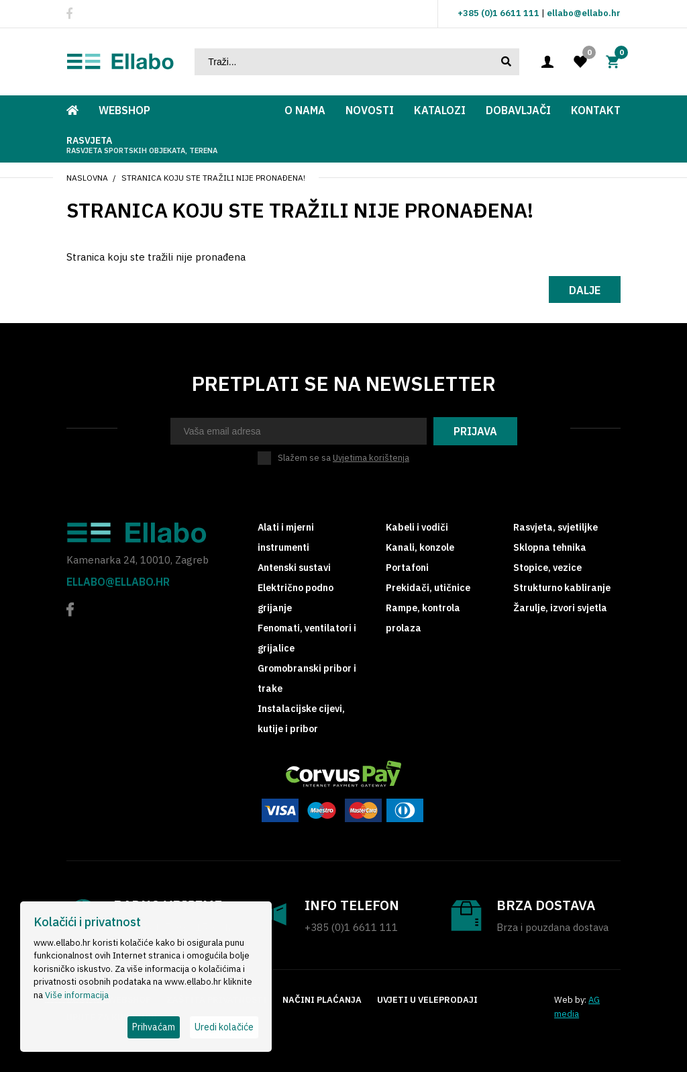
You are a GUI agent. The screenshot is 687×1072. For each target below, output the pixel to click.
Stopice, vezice (547, 568)
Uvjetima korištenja (371, 457)
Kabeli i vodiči (417, 527)
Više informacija (77, 995)
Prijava (475, 431)
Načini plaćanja (322, 1000)
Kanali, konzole (420, 547)
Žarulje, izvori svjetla (560, 608)
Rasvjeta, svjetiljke (555, 527)
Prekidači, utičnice (428, 588)
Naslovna (87, 178)
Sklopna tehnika (549, 547)
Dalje (584, 290)
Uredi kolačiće (224, 1027)
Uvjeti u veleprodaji (427, 1000)
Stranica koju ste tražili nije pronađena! (213, 178)
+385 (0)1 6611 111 (498, 13)
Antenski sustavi (294, 568)
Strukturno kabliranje (562, 588)
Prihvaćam (153, 1027)
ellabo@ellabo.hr (584, 13)
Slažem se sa (343, 458)
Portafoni (407, 568)
